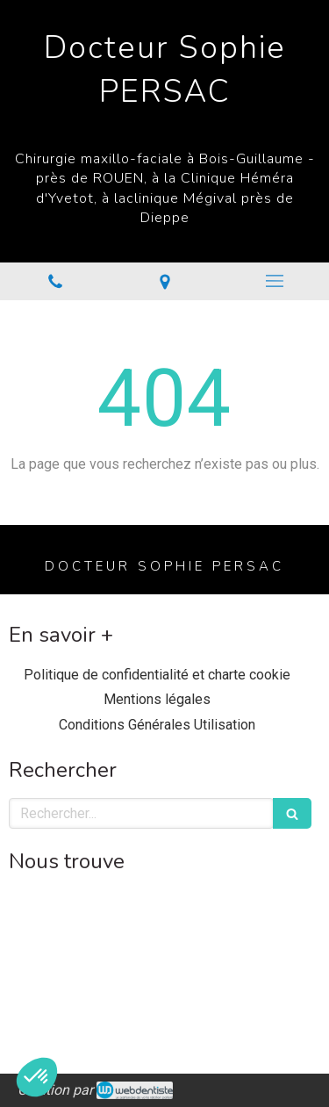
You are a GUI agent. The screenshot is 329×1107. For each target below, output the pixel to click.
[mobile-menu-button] (274, 280)
